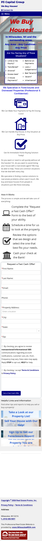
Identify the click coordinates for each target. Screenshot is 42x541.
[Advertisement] (21, 476)
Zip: (4, 336)
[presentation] (21, 311)
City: (4, 317)
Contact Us (7, 10)
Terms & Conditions (30, 370)
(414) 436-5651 (8, 519)
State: (5, 327)
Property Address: (10, 307)
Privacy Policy (9, 373)
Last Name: (7, 278)
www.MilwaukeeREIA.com (24, 527)
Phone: (5, 297)
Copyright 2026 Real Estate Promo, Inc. (19, 500)
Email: (5, 288)
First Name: (8, 268)
